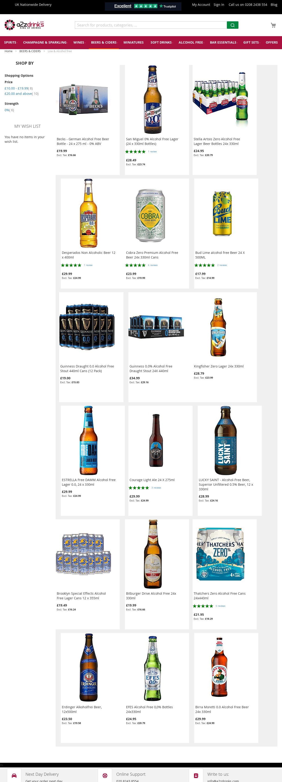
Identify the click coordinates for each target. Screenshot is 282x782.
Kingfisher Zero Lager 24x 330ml (82, 362)
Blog (274, 4)
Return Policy (86, 724)
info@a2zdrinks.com (160, 734)
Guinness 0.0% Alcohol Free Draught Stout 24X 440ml (248, 250)
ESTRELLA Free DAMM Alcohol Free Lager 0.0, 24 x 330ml (136, 364)
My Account (201, 4)
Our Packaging (87, 715)
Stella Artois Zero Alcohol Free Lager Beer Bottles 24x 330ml (193, 136)
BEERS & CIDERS (30, 51)
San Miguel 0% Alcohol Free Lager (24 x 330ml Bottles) (134, 136)
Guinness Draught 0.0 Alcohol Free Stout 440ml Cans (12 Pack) (194, 250)
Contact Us (84, 706)
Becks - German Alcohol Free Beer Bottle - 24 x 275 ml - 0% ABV (79, 139)
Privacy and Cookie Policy (95, 697)
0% (9, 110)
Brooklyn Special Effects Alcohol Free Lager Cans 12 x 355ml (81, 477)
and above (21, 93)
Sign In (219, 4)
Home (9, 51)
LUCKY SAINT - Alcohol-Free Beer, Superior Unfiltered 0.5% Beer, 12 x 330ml (249, 366)
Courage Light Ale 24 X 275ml (192, 362)
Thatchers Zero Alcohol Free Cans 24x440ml (191, 477)
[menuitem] (10, 42)
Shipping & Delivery (91, 741)
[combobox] (156, 25)
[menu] (141, 42)
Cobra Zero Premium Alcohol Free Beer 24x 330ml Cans (79, 250)
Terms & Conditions (91, 750)
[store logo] (24, 24)
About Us (83, 733)
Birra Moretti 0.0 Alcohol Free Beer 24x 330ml (136, 591)
